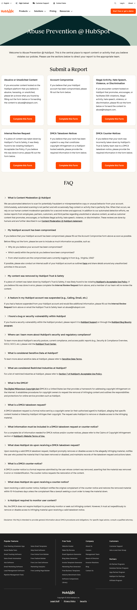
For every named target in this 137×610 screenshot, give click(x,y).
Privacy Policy (69, 601)
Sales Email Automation (12, 558)
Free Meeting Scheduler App (14, 546)
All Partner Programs (117, 564)
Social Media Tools (10, 550)
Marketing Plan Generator (71, 567)
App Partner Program (117, 572)
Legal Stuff (54, 601)
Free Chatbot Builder (38, 558)
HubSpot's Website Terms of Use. (29, 436)
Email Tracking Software (12, 554)
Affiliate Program (115, 580)
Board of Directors (92, 558)
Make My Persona (68, 550)
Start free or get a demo (123, 11)
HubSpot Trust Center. (46, 344)
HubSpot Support (89, 322)
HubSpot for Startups (117, 576)
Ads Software (9, 562)
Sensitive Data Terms (72, 359)
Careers (88, 550)
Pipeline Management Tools (14, 575)
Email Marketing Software (13, 567)
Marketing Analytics (38, 567)
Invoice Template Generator (72, 562)
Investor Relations (92, 562)
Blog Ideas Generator (69, 558)
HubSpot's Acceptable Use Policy (111, 282)
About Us (89, 546)
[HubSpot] (7, 11)
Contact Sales (59, 3)
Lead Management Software (14, 571)
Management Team (92, 554)
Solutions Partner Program (118, 568)
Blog (87, 567)
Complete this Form (24, 118)
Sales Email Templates (39, 546)
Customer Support (41, 3)
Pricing (53, 11)
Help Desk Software (38, 550)
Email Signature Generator (71, 554)
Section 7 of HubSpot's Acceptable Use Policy (80, 374)
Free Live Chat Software (39, 562)
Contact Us (89, 571)
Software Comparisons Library (70, 580)
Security (83, 601)
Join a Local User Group (117, 550)
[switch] (22, 3)
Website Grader (67, 546)
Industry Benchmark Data (71, 575)
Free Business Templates (71, 571)
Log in (122, 3)
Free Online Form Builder (40, 554)
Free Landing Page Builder (40, 571)
